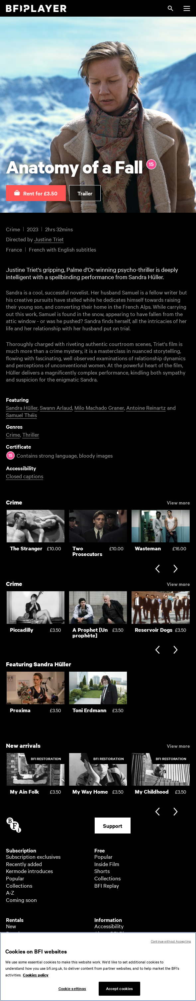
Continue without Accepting (171, 944)
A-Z (10, 892)
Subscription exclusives (33, 856)
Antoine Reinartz (146, 407)
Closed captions (24, 476)
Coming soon (21, 899)
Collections (19, 885)
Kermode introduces (29, 870)
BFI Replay (106, 885)
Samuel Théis (21, 414)
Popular (15, 878)
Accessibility (109, 926)
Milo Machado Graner (99, 407)
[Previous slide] (157, 569)
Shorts (102, 870)
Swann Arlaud (56, 407)
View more (178, 502)
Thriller (30, 434)
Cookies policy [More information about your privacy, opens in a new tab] (36, 978)
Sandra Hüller (22, 407)
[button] (36, 193)
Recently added (24, 863)
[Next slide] (175, 569)
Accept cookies (119, 992)
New (11, 926)
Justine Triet (49, 239)
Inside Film (106, 863)
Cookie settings (72, 992)
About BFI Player (114, 933)
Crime (13, 434)
